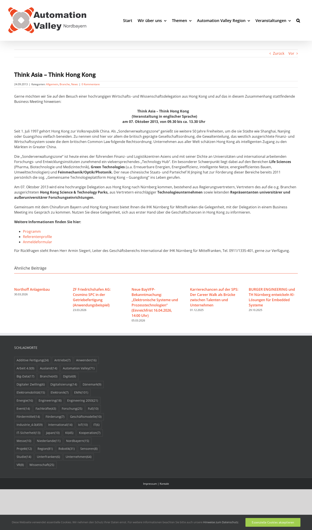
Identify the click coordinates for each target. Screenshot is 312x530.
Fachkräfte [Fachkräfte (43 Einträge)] (46, 408)
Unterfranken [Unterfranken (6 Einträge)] (48, 457)
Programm (32, 231)
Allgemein (52, 84)
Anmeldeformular (37, 242)
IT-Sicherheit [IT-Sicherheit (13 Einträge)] (28, 433)
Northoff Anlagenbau (32, 289)
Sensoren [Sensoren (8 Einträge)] (89, 448)
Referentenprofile (37, 236)
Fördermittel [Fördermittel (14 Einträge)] (28, 416)
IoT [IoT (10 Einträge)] (83, 424)
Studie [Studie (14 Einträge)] (24, 457)
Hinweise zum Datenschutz (220, 522)
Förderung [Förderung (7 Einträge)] (55, 416)
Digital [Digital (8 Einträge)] (69, 376)
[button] (298, 20)
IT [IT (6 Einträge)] (96, 424)
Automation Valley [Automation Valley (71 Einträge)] (78, 368)
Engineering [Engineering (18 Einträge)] (50, 400)
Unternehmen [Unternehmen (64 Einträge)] (78, 457)
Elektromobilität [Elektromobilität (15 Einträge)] (31, 392)
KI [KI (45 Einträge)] (69, 433)
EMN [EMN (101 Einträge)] (81, 392)
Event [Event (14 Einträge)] (23, 408)
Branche (65, 84)
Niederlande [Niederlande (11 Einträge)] (48, 441)
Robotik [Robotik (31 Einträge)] (66, 448)
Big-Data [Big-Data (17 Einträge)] (25, 376)
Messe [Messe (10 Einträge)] (24, 441)
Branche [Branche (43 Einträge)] (48, 376)
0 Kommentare (91, 84)
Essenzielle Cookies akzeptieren (273, 522)
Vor (291, 53)
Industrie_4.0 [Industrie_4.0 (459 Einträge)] (30, 424)
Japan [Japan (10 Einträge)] (53, 433)
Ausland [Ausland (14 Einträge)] (48, 368)
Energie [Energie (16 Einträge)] (25, 400)
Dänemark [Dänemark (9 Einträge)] (92, 384)
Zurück (278, 53)
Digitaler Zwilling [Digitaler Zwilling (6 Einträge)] (31, 384)
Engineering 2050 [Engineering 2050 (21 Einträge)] (82, 400)
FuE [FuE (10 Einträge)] (93, 408)
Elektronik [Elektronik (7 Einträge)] (60, 392)
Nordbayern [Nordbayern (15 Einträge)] (77, 441)
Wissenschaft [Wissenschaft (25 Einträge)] (41, 465)
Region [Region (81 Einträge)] (45, 448)
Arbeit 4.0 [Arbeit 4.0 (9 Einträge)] (25, 368)
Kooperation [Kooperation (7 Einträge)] (89, 433)
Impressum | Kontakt (156, 484)
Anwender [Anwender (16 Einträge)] (86, 360)
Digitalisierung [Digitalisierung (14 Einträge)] (63, 384)
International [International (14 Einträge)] (60, 424)
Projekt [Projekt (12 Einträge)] (24, 448)
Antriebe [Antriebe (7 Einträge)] (62, 360)
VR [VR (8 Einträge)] (20, 465)
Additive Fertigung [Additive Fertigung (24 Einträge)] (33, 360)
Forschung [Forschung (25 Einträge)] (72, 408)
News (74, 84)
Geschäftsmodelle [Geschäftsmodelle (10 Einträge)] (85, 416)
